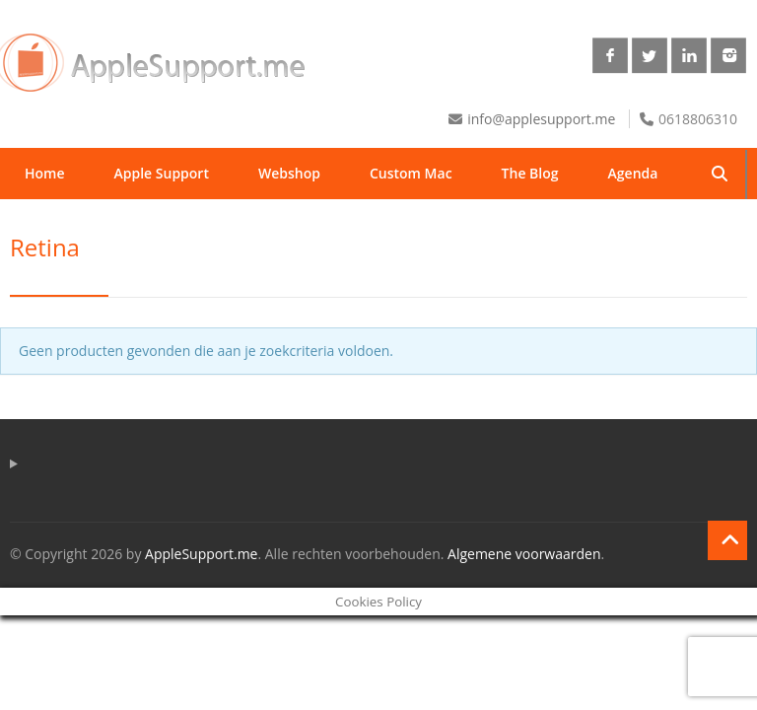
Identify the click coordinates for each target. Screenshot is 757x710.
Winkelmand (276, 224)
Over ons (55, 224)
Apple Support (161, 173)
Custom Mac (411, 173)
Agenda (633, 173)
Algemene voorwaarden (523, 553)
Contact (159, 224)
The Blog (530, 173)
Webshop (289, 173)
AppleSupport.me (201, 553)
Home (45, 173)
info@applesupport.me (541, 118)
